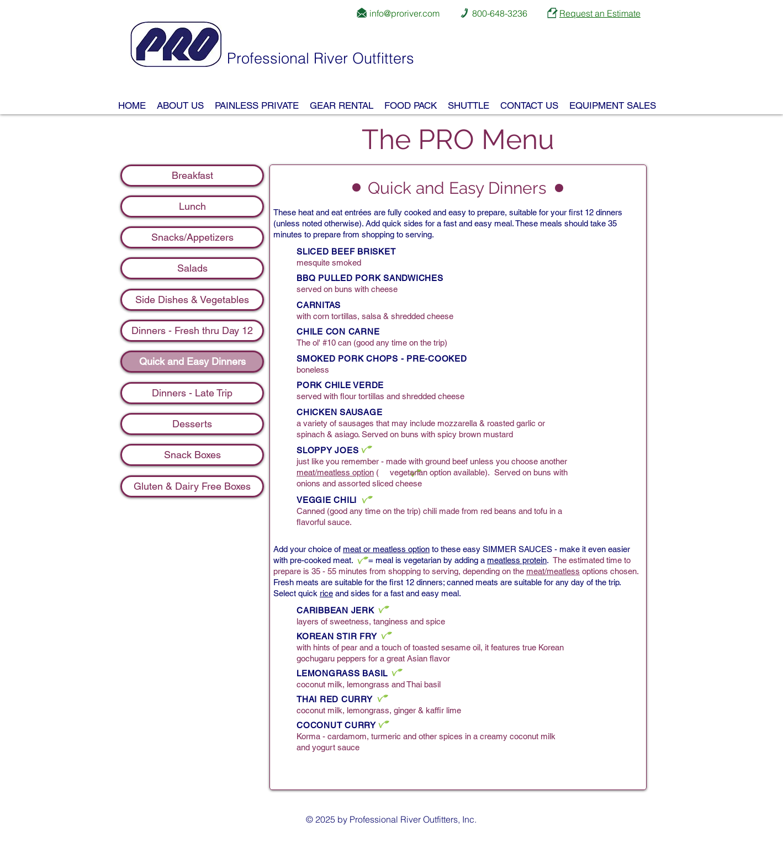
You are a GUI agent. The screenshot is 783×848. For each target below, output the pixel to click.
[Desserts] (192, 424)
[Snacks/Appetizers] (192, 237)
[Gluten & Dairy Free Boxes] (192, 486)
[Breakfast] (192, 176)
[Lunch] (192, 206)
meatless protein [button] (517, 560)
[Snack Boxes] (192, 455)
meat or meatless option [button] (386, 549)
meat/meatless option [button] (335, 472)
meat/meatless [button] (553, 571)
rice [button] (326, 593)
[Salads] (192, 268)
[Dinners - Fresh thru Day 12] (192, 331)
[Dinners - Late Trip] (192, 393)
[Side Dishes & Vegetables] (192, 300)
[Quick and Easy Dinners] (192, 362)
